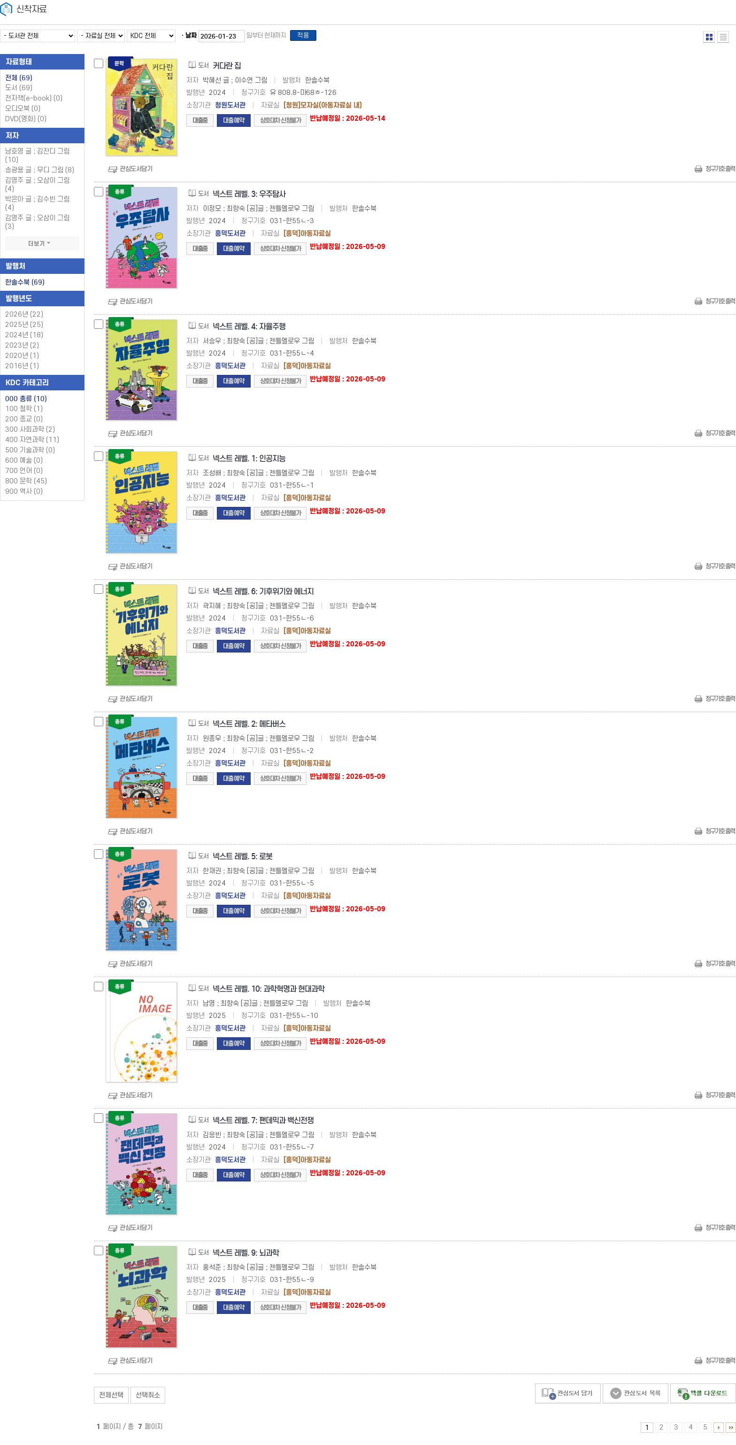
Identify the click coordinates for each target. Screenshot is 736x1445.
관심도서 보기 (635, 1396)
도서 (18, 91)
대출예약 (234, 123)
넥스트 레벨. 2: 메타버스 (249, 727)
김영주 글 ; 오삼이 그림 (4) (37, 187)
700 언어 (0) (24, 474)
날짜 (191, 37)
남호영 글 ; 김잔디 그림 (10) (37, 158)
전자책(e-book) (33, 101)
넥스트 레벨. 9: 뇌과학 (246, 1256)
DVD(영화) (25, 122)
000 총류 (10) (26, 401)
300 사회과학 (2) (30, 432)
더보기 (42, 246)
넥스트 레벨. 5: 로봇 (242, 859)
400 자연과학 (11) (32, 443)
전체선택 (111, 1398)
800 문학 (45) (26, 484)
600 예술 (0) (24, 463)
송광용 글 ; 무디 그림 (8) (39, 173)
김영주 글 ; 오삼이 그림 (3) (37, 225)
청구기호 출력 (720, 172)
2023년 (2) (22, 348)
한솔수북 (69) (25, 285)
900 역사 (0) (24, 494)
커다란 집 (227, 69)
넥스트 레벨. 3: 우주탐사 (249, 197)
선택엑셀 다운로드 (703, 1396)
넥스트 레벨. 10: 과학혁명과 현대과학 (268, 992)
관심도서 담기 (568, 1396)
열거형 (709, 37)
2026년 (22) (24, 317)
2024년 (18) (24, 338)
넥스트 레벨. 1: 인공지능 (249, 461)
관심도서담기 (136, 172)
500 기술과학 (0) (30, 453)
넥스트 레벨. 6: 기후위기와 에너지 (263, 594)
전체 (18, 81)
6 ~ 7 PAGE (718, 1430)
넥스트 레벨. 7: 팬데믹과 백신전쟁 (263, 1123)
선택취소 (148, 1398)
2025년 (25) (24, 328)
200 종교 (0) (24, 422)
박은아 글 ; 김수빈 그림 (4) (37, 206)
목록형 (723, 37)
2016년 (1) (22, 369)
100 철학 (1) (24, 412)
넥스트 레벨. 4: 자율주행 (249, 329)
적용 (307, 37)
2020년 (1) (22, 359)
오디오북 (22, 112)
